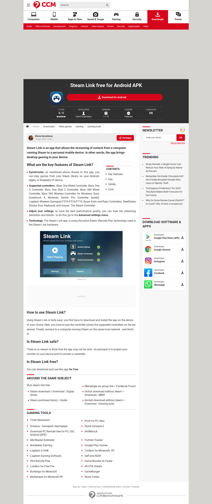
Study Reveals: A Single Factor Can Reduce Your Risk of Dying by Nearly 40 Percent (164, 167)
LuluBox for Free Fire (42, 466)
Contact (126, 487)
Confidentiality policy (111, 487)
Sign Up (76, 487)
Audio (29, 26)
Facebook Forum (126, 386)
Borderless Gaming (41, 445)
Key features (115, 174)
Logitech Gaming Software (45, 455)
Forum (178, 16)
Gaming (116, 16)
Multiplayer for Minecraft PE (46, 476)
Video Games (97, 26)
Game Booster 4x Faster (99, 461)
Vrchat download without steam (103, 391)
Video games (65, 126)
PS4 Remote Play (40, 461)
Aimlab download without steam (103, 400)
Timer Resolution (40, 420)
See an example (178, 143)
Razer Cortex (92, 476)
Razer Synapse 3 (94, 426)
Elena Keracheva (44, 136)
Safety (112, 184)
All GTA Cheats (93, 466)
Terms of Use (94, 487)
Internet (84, 26)
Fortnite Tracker (94, 440)
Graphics (73, 26)
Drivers (110, 26)
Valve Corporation (84, 116)
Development (59, 26)
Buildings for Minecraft (43, 471)
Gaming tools (94, 126)
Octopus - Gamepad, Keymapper (49, 426)
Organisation (134, 26)
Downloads (158, 16)
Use (110, 179)
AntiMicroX (91, 431)
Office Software (42, 26)
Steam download (40, 391)
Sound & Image (95, 16)
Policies (135, 487)
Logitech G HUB (39, 450)
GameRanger (92, 471)
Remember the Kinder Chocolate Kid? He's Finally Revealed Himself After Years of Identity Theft (165, 179)
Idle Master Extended (42, 440)
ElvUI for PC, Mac (95, 420)
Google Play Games (96, 445)
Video (146, 26)
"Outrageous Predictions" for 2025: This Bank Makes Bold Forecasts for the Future (164, 192)
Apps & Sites (75, 16)
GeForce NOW (93, 455)
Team (84, 487)
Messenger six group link (99, 386)
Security (137, 16)
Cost (111, 189)
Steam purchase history (44, 400)
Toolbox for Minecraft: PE (99, 450)
